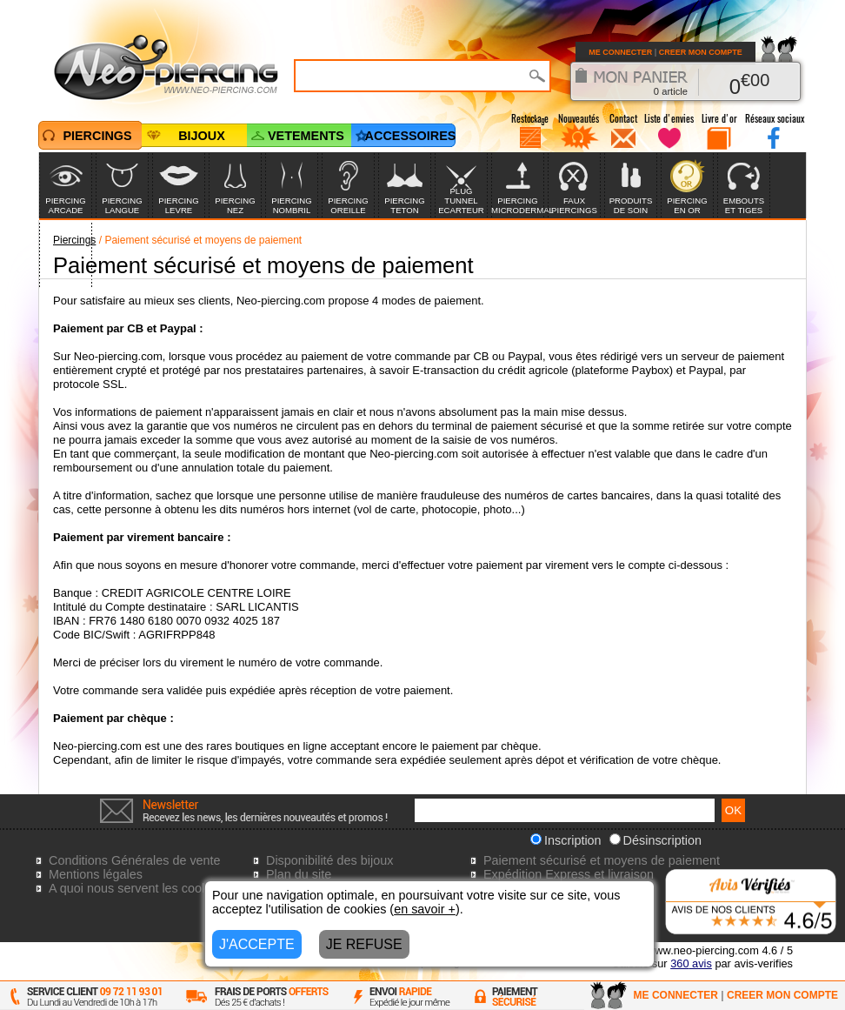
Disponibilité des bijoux (329, 860)
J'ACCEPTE (257, 944)
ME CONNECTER (620, 52)
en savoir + (425, 909)
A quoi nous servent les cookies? (140, 888)
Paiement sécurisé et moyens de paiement (601, 860)
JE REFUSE (364, 944)
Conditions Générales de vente (135, 860)
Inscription (566, 840)
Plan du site (298, 874)
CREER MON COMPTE (700, 52)
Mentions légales (96, 874)
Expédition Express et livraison (568, 874)
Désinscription (655, 840)
